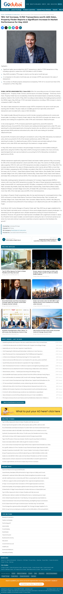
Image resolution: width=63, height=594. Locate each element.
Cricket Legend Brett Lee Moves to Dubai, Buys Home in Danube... (20, 461)
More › (59, 419)
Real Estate (5, 532)
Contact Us (19, 560)
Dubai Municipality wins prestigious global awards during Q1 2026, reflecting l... (23, 486)
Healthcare (5, 546)
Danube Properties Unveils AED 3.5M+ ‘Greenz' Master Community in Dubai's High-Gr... (25, 450)
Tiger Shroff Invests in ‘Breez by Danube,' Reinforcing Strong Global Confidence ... (24, 439)
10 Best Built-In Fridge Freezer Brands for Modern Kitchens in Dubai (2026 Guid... (24, 489)
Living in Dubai (5, 567)
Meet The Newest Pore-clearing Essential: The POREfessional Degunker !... (23, 354)
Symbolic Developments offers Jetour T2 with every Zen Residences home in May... (25, 433)
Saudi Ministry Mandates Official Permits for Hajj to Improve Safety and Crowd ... (24, 472)
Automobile (5, 526)
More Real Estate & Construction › (50, 246)
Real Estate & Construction (12, 14)
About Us (3, 560)
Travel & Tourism (6, 535)
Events (44, 4)
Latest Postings (16, 9)
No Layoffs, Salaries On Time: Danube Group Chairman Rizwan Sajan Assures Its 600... (25, 447)
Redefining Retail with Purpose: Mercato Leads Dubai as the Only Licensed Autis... (25, 342)
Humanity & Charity (7, 552)
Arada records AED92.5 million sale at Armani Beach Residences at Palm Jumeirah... (25, 456)
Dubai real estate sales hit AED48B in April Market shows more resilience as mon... (24, 430)
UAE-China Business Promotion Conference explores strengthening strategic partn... (26, 365)
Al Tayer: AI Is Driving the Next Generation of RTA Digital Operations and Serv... (23, 483)
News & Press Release (51, 573)
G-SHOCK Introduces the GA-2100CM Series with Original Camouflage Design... (24, 345)
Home (27, 4)
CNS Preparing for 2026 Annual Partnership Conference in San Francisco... (23, 351)
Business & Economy (8, 537)
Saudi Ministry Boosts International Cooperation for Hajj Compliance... (22, 362)
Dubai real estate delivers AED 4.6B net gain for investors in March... (20, 441)
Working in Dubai (27, 567)
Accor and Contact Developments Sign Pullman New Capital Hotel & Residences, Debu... (26, 444)
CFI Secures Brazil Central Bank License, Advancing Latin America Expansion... (24, 383)
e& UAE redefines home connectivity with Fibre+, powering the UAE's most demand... (25, 478)
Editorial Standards (11, 560)
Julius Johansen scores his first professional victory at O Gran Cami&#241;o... (23, 395)
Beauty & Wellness (35, 4)
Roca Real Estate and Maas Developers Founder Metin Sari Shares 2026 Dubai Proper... (26, 427)
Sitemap (11, 562)
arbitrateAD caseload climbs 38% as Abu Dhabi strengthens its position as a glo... (24, 475)
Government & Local (8, 543)
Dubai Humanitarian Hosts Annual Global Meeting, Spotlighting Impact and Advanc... (25, 500)
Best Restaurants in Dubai (33, 569)
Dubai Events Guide (48, 567)
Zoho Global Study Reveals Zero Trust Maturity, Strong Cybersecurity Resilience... (24, 498)
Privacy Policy (32, 560)
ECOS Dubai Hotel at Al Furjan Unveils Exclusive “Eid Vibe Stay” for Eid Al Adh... (23, 503)
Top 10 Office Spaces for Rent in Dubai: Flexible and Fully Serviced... (20, 422)
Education (54, 4)
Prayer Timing (4, 562)
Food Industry (6, 529)
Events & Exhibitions (7, 549)
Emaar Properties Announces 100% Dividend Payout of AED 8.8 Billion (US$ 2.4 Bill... (25, 453)
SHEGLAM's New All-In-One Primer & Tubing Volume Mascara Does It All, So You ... (25, 386)
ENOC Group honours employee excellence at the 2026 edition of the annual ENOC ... (25, 509)
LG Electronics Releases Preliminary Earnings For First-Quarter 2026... (21, 357)
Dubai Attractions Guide (16, 567)
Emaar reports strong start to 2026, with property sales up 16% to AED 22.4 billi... (23, 424)
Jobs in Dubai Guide (46, 569)
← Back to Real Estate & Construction (13, 402)
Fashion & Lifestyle (7, 520)
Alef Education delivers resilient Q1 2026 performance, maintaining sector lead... (24, 495)
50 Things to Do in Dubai (20, 569)
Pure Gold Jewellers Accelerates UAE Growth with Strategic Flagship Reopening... (25, 377)
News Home (5, 9)
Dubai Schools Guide (37, 567)
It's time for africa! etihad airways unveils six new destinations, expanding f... (23, 392)
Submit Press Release (44, 9)
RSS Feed (25, 560)
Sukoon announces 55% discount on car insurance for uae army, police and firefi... (25, 360)
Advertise (39, 560)
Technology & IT (6, 523)
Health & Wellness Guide (7, 569)
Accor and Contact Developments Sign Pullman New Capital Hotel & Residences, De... (26, 380)
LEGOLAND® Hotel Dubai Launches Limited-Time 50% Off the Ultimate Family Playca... (26, 374)
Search (55, 9)
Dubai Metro (45, 560)
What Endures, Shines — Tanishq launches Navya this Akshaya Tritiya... (22, 371)
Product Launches (29, 9)
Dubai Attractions (53, 560)
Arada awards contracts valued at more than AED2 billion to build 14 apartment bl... (25, 458)
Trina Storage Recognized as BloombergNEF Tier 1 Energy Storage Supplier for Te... (25, 506)
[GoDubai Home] (13, 4)
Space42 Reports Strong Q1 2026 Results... (13, 469)
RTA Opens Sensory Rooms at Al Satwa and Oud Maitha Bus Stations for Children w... (26, 398)
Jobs (48, 4)
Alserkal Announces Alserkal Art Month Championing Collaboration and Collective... (25, 368)
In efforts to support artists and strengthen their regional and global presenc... (23, 481)
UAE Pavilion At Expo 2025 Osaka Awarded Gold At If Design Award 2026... (22, 436)
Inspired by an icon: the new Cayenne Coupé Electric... (18, 348)
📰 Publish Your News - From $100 (31, 584)
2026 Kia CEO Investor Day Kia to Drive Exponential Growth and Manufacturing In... (25, 389)
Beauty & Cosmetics (7, 517)
